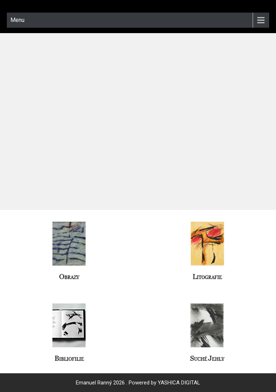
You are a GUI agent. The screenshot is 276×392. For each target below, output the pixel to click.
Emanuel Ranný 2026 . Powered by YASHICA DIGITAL (138, 382)
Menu (17, 20)
